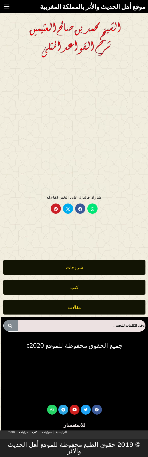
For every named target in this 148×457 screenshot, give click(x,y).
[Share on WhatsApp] (92, 208)
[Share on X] (68, 208)
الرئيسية (61, 432)
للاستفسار (74, 425)
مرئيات (23, 432)
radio (11, 432)
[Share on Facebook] (80, 208)
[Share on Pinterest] (56, 208)
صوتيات (47, 432)
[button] (74, 307)
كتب (35, 432)
